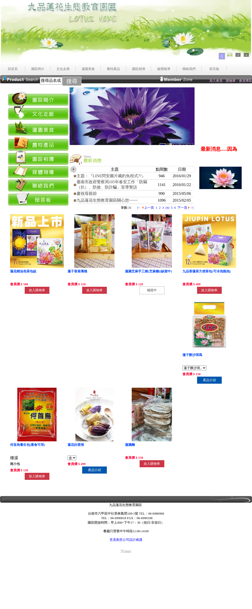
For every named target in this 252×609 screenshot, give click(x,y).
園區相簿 (138, 69)
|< (138, 207)
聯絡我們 (189, 69)
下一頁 (183, 207)
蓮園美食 (88, 69)
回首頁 (13, 69)
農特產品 (113, 69)
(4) (167, 207)
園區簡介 (37, 69)
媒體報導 (163, 69)
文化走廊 (63, 69)
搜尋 (71, 81)
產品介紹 (209, 380)
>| (192, 207)
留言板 (214, 69)
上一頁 (148, 207)
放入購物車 (37, 290)
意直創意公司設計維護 (126, 540)
